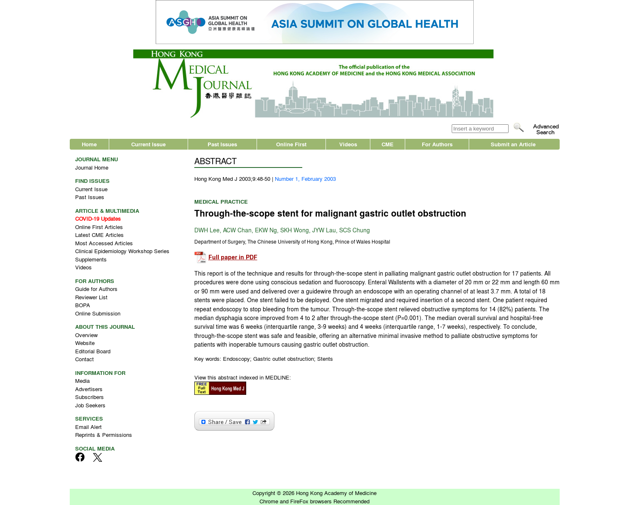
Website (85, 343)
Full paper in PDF (232, 257)
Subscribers (89, 397)
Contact (84, 359)
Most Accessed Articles (104, 243)
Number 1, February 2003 (305, 178)
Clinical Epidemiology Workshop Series (122, 251)
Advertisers (89, 389)
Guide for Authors (96, 289)
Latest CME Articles (99, 235)
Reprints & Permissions (103, 434)
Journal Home (91, 167)
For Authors (437, 144)
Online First (291, 144)
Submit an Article (513, 144)
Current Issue (148, 144)
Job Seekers (90, 405)
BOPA (82, 305)
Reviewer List (91, 297)
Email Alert (88, 427)
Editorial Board (92, 351)
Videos (348, 144)
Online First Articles (99, 227)
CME (388, 144)
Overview (86, 335)
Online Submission (97, 313)
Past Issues (222, 144)
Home (89, 144)
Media (82, 380)
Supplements (91, 259)
